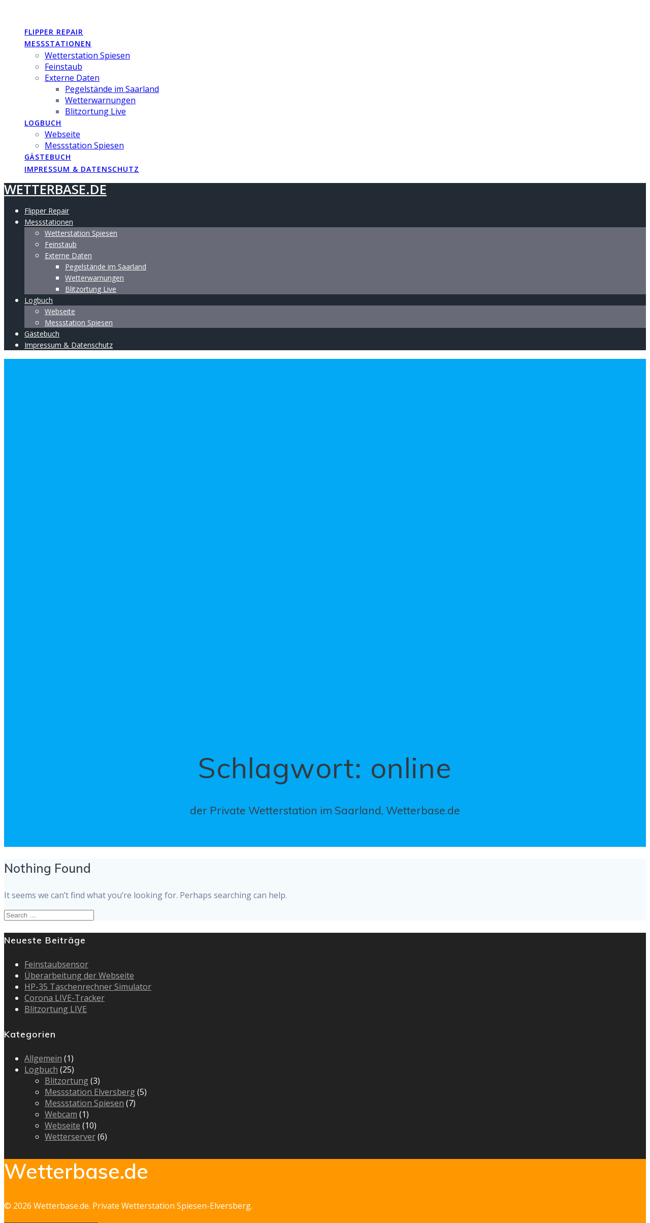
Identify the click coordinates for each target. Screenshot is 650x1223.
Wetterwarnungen (100, 100)
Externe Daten (72, 77)
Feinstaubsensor (56, 964)
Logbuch (42, 123)
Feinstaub (63, 66)
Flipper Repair (53, 32)
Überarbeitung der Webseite (79, 975)
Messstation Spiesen (84, 145)
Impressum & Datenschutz (81, 169)
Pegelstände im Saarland (112, 89)
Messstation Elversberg (90, 1091)
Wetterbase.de (55, 10)
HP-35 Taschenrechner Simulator (87, 986)
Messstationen (57, 43)
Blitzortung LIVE (55, 1009)
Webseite (62, 134)
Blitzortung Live (95, 111)
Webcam (61, 1114)
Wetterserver (70, 1136)
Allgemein (43, 1058)
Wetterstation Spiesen (87, 55)
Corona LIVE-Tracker (64, 997)
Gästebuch (47, 157)
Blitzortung (66, 1080)
